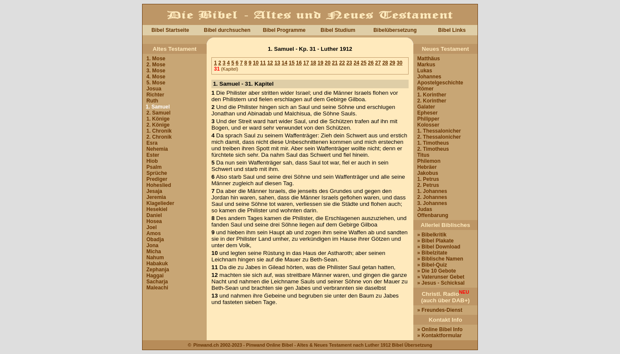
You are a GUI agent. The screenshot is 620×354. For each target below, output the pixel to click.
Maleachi (157, 288)
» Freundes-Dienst (439, 310)
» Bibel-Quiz (432, 265)
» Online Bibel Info (439, 329)
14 (284, 63)
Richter (155, 95)
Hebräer (427, 167)
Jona (152, 245)
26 (371, 63)
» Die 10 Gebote (436, 271)
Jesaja (154, 191)
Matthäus (428, 59)
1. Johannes (432, 191)
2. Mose (155, 65)
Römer (425, 89)
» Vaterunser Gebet (440, 277)
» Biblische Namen (440, 259)
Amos (153, 233)
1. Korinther (431, 95)
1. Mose (155, 59)
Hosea (154, 221)
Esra (152, 143)
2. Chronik (159, 137)
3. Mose (155, 71)
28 (385, 63)
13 (277, 63)
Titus (423, 155)
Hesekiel (156, 209)
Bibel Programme (284, 30)
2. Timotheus (433, 149)
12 (270, 63)
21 (335, 63)
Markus (426, 65)
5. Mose (155, 83)
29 (392, 63)
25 (363, 63)
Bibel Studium (338, 30)
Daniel (154, 215)
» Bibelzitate (432, 253)
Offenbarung (432, 215)
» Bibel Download (438, 247)
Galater (426, 107)
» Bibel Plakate (435, 241)
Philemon (428, 161)
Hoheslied (158, 185)
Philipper (428, 119)
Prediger (156, 179)
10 (255, 63)
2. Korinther (431, 101)
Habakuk (157, 264)
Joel (151, 227)
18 (313, 63)
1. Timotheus (433, 143)
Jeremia (156, 197)
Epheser (427, 113)
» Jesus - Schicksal (441, 283)
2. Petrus (428, 185)
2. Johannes (432, 197)
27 (378, 63)
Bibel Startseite (170, 30)
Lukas (424, 71)
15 (291, 63)
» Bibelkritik (431, 235)
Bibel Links (452, 30)
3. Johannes (432, 203)
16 (299, 63)
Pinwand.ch (206, 345)
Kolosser (428, 125)
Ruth (152, 101)
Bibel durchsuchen (227, 30)
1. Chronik (159, 131)
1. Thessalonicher (439, 131)
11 (263, 63)
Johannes (429, 77)
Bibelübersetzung (395, 30)
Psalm (153, 167)
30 (399, 63)
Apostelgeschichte (440, 83)
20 (327, 63)
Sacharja (157, 282)
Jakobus (427, 173)
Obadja (155, 239)
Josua (153, 89)
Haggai (155, 276)
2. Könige (158, 125)
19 (320, 63)
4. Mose (155, 77)
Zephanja (157, 270)
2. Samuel (158, 113)
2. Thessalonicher (439, 137)
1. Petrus (428, 179)
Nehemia (157, 149)
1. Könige (158, 119)
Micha (153, 251)
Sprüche (156, 173)
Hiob (152, 161)
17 (306, 63)
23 (349, 63)
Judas (424, 209)
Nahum (155, 258)
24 (356, 63)
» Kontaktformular (439, 335)
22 (342, 63)
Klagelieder (160, 203)
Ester (152, 155)
